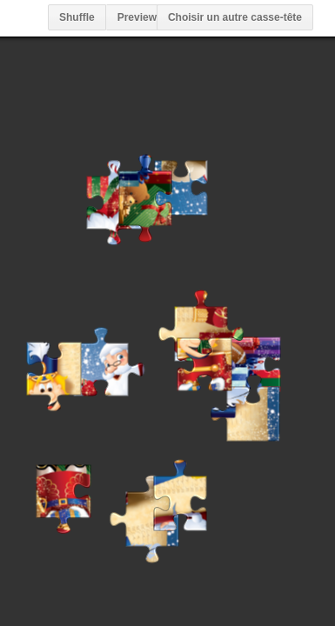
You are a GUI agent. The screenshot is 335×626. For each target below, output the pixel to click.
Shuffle (77, 17)
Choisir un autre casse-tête (235, 17)
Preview (137, 17)
